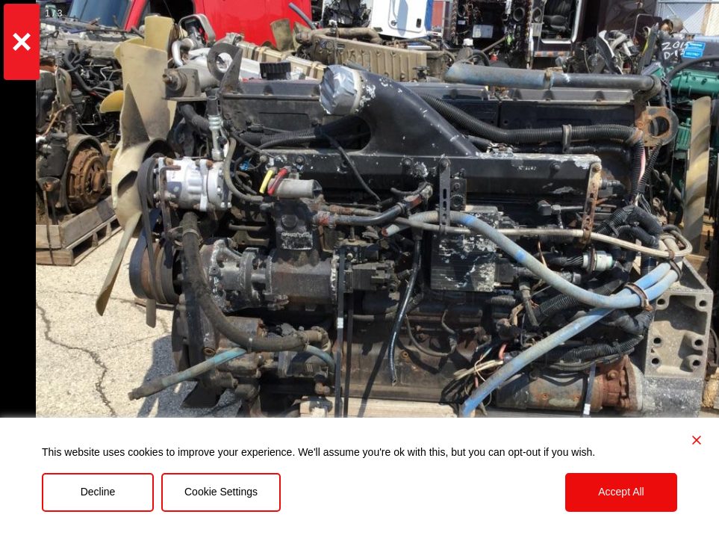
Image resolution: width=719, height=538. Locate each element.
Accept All (621, 492)
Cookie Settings (221, 492)
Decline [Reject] (98, 492)
